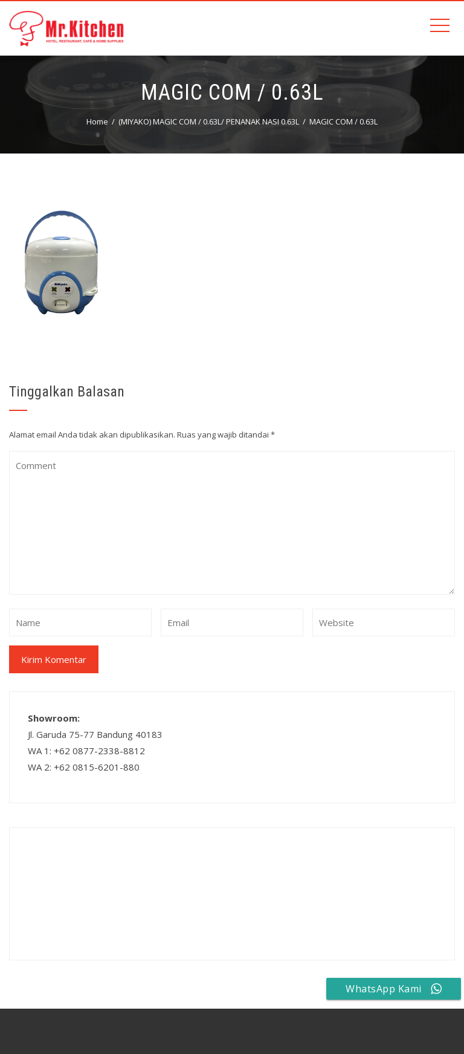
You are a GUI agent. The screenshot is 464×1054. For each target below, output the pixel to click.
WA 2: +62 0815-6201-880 (84, 767)
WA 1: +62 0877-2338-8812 (86, 751)
